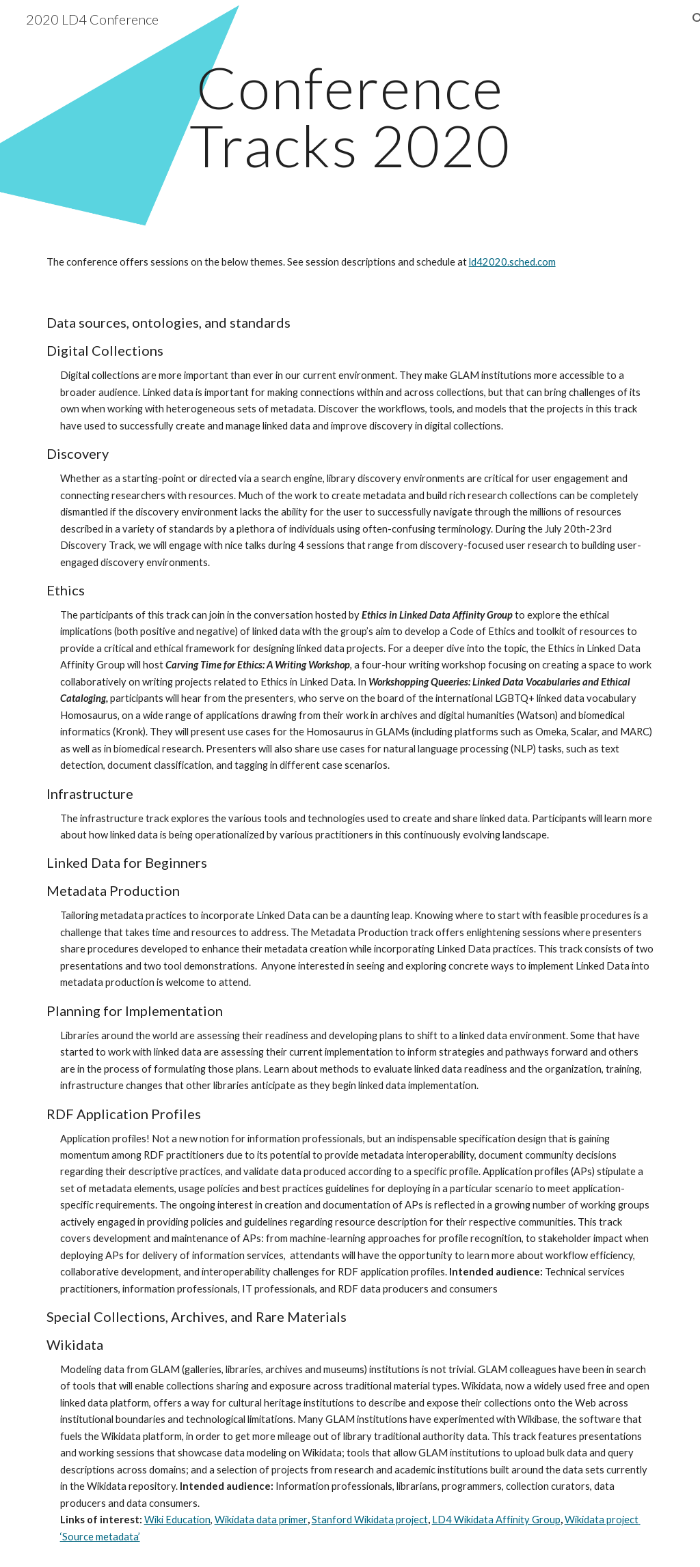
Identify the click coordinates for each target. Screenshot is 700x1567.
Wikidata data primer (261, 1519)
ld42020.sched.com (512, 262)
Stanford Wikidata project (370, 1519)
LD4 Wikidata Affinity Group (496, 1519)
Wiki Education (177, 1519)
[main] (349, 116)
